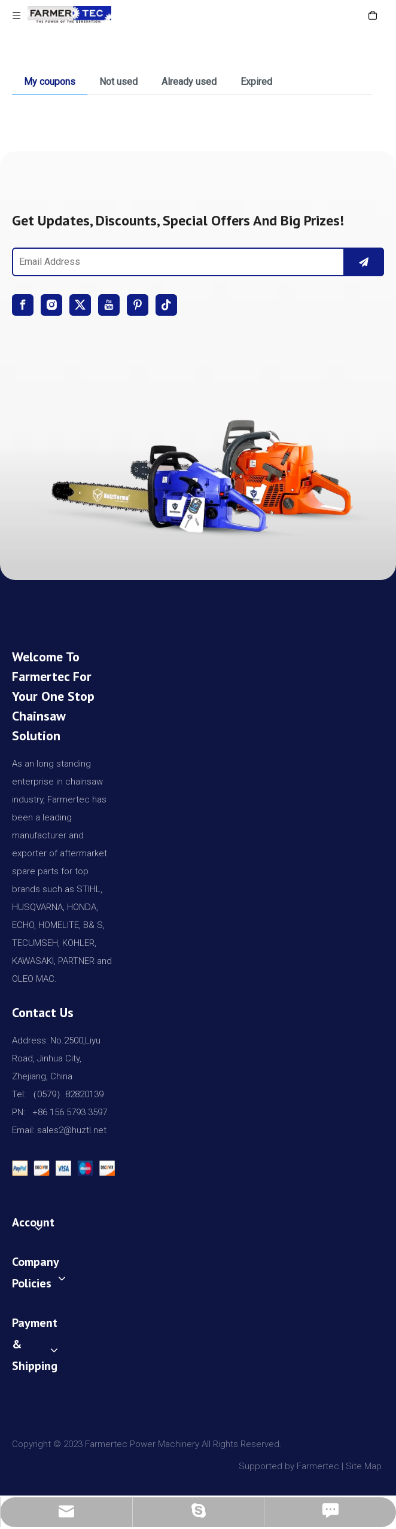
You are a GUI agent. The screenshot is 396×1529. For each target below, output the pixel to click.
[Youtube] (109, 305)
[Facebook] (22, 305)
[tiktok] (166, 305)
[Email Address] (176, 262)
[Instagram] (51, 305)
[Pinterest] (137, 305)
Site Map (365, 1466)
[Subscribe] (363, 262)
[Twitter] (80, 305)
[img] (198, 471)
